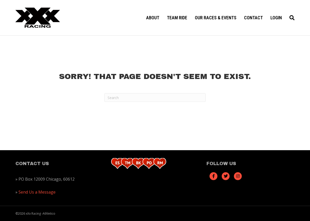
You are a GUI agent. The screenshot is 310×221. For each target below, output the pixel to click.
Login (276, 17)
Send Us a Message (37, 192)
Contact (253, 17)
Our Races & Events (215, 17)
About (152, 17)
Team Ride (177, 17)
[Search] (290, 18)
